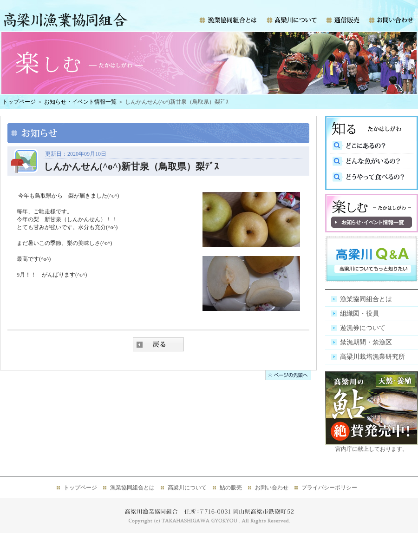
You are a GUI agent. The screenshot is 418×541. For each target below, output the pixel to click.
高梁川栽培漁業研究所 (372, 356)
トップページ (19, 102)
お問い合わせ (271, 487)
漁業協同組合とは (366, 299)
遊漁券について (362, 327)
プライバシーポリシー (329, 487)
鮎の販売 (231, 487)
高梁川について (187, 487)
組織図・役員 (359, 313)
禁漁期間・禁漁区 (366, 342)
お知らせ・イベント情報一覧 (80, 102)
